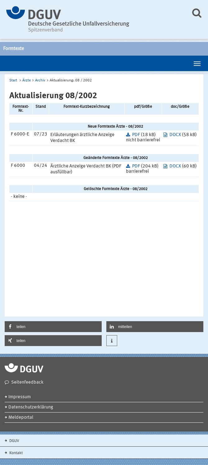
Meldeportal (20, 417)
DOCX (175, 135)
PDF (136, 135)
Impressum (19, 397)
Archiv (40, 80)
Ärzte (26, 80)
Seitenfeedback (27, 382)
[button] (53, 326)
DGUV (13, 441)
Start (13, 80)
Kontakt (15, 453)
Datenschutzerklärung (30, 407)
